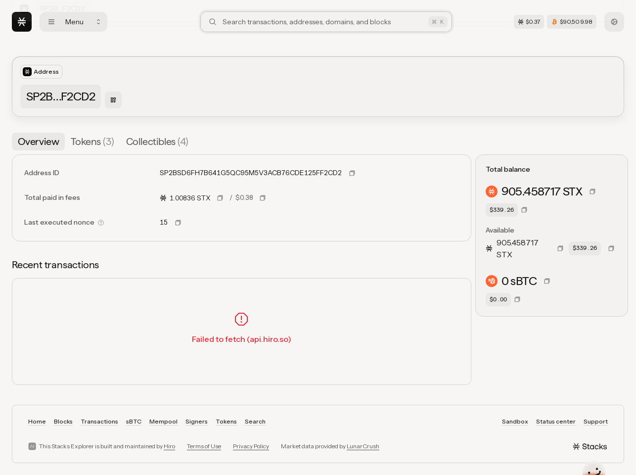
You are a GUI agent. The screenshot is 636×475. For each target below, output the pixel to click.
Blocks (63, 421)
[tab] (38, 141)
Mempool (163, 421)
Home (37, 421)
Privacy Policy (251, 446)
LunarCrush (363, 446)
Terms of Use (204, 446)
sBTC (133, 421)
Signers (196, 421)
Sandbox (515, 421)
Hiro (169, 446)
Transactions (99, 421)
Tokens (226, 421)
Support (596, 421)
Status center (556, 421)
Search (255, 421)
